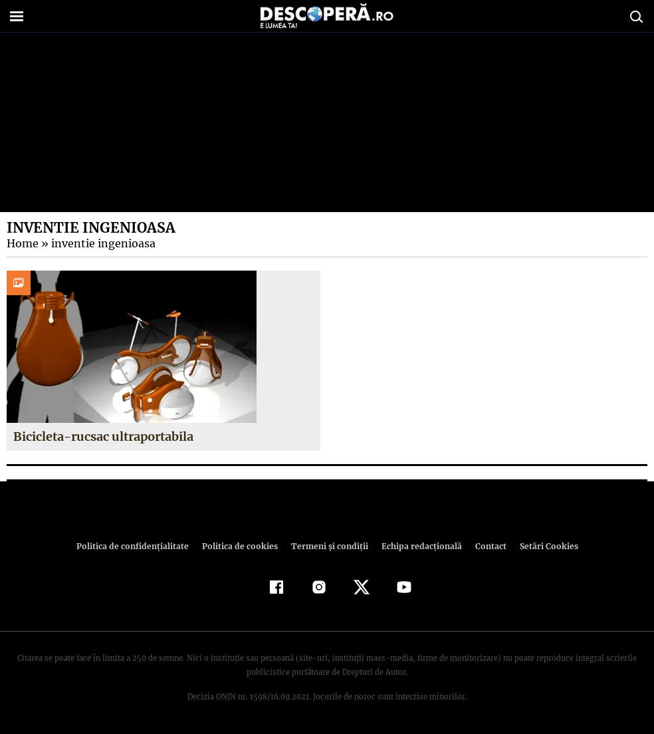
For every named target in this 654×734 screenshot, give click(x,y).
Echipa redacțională (417, 546)
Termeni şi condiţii (327, 546)
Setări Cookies (542, 546)
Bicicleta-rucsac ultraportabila (102, 436)
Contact (485, 546)
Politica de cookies (241, 546)
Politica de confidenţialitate (138, 546)
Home (22, 243)
